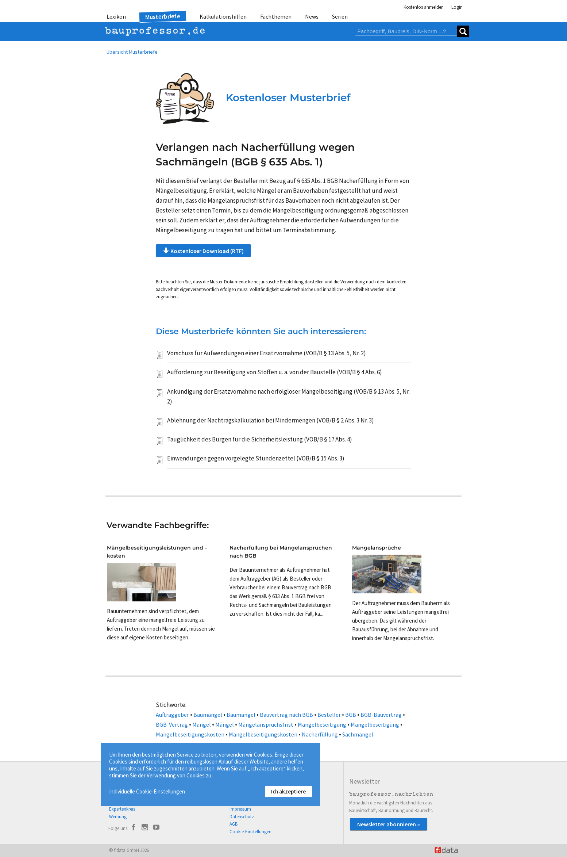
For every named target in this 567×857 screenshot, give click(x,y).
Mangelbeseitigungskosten (190, 734)
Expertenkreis (122, 809)
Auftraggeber (172, 714)
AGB (234, 824)
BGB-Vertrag (172, 724)
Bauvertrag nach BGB (286, 714)
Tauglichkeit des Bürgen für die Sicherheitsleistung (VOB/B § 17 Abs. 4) (259, 439)
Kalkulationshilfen (223, 16)
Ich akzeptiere (288, 791)
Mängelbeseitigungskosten (263, 734)
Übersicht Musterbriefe (132, 52)
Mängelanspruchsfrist (265, 724)
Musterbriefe (163, 16)
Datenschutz (242, 817)
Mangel (201, 724)
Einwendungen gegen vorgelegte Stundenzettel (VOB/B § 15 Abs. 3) (255, 458)
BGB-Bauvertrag (381, 714)
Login (457, 7)
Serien (340, 16)
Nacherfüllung (320, 734)
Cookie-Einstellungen (250, 832)
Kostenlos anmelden (424, 7)
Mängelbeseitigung (375, 724)
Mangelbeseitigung (322, 724)
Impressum (240, 809)
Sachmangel (357, 734)
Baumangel (207, 714)
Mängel (224, 724)
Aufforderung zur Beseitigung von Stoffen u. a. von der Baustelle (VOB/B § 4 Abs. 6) (274, 372)
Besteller (329, 714)
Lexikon (116, 16)
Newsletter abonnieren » (388, 824)
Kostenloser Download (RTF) (203, 250)
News (312, 16)
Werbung (118, 817)
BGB (350, 714)
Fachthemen (276, 16)
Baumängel (241, 714)
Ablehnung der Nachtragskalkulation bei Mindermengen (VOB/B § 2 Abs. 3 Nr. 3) (270, 420)
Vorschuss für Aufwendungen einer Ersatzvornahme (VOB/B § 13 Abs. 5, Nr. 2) (266, 353)
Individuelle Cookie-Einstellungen (147, 791)
